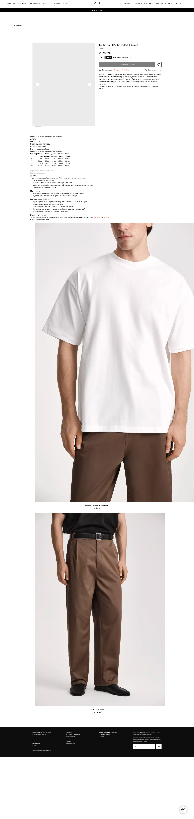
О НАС (34, 745)
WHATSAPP (48, 732)
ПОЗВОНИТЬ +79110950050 (39, 734)
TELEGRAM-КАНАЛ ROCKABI (39, 738)
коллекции (47, 3)
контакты (169, 3)
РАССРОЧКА (69, 732)
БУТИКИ (34, 747)
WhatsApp (125, 70)
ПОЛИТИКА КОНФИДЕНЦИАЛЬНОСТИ (108, 732)
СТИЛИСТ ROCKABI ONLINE (73, 738)
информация (149, 3)
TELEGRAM (42, 732)
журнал (57, 3)
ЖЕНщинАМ (11, 3)
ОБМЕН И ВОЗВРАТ (70, 743)
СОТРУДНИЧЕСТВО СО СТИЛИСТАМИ (41, 750)
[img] (183, 3)
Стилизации (128, 3)
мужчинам (22, 3)
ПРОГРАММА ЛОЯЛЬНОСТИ (73, 734)
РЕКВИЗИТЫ (102, 736)
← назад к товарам (14, 25)
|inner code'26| (35, 3)
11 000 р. (97, 508)
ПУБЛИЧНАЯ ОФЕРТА (104, 734)
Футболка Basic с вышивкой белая (97, 506)
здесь (100, 10)
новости (138, 3)
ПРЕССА (34, 749)
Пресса (66, 3)
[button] (153, 70)
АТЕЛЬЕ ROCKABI (70, 736)
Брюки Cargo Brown (97, 710)
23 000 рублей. (97, 712)
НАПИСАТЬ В (35, 732)
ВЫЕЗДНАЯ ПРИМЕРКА (71, 740)
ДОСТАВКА (68, 741)
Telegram (117, 70)
